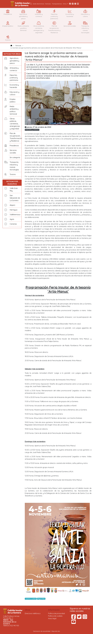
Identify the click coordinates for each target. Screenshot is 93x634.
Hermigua (13, 210)
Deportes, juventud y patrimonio (14, 77)
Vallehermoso (15, 214)
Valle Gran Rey (14, 189)
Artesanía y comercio (14, 69)
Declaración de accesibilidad (41, 631)
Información (54, 610)
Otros (27, 610)
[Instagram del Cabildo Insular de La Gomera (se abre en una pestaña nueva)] (85, 618)
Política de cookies (55, 616)
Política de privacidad (56, 613)
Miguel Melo (41, 598)
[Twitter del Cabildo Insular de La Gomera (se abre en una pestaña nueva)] (79, 618)
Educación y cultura (14, 93)
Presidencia (14, 146)
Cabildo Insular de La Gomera (20, 4)
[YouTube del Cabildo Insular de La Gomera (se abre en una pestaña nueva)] (73, 623)
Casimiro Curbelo (30, 598)
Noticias (48, 4)
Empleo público (12, 100)
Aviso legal (52, 618)
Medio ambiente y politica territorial (14, 110)
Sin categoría (15, 157)
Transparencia (57, 4)
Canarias (13, 224)
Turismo (13, 174)
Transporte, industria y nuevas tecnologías (14, 166)
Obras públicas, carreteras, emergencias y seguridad (15, 124)
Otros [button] (65, 4)
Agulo (12, 219)
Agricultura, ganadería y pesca (14, 60)
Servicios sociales (13, 151)
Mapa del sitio (55, 631)
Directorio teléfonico (32, 613)
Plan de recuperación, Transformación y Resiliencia (15, 137)
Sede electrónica (38, 4)
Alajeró (12, 205)
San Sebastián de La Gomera (15, 197)
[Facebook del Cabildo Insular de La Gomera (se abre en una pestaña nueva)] (73, 618)
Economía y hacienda (14, 86)
